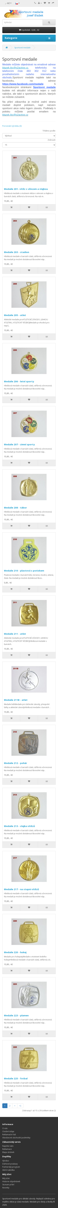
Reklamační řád (9, 1134)
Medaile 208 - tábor (15, 507)
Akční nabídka (8, 1170)
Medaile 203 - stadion (16, 252)
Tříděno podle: (49, 130)
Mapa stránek (8, 1152)
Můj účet (6, 1178)
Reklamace (7, 1149)
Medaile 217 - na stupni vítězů (21, 889)
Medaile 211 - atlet (15, 633)
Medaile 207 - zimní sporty (19, 444)
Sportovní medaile (22, 47)
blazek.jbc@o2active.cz (15, 114)
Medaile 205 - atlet (15, 315)
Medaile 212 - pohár (15, 763)
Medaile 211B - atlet (16, 699)
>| (20, 1105)
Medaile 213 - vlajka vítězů (19, 826)
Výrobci (5, 1160)
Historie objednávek (11, 1181)
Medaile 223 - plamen (16, 1015)
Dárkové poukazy (10, 1163)
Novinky (5, 1187)
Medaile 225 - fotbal (16, 1078)
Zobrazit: (52, 140)
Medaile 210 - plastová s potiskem (24, 570)
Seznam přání (8, 1184)
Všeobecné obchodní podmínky (16, 1137)
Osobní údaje (8, 1131)
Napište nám (7, 1146)
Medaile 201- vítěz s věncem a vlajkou (26, 188)
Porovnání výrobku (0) (11, 126)
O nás (4, 1128)
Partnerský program (11, 1167)
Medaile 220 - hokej (15, 952)
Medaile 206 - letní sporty (19, 381)
